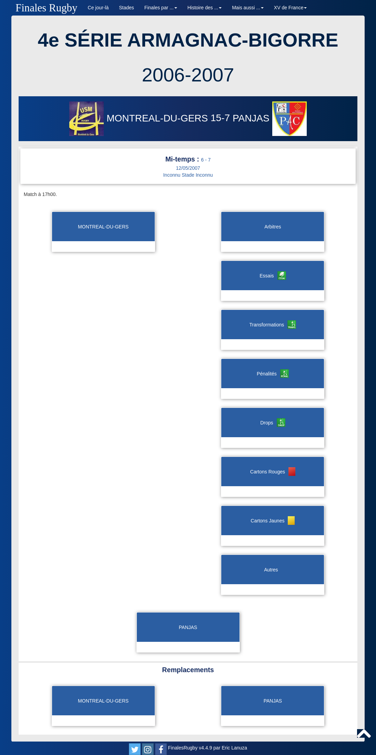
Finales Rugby (47, 8)
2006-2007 (188, 75)
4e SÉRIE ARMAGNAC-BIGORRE (188, 40)
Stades (126, 7)
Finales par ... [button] (160, 7)
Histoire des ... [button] (204, 7)
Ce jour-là (98, 7)
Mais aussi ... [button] (248, 7)
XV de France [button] (290, 7)
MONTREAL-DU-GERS (140, 118)
